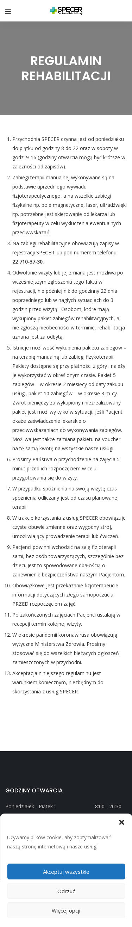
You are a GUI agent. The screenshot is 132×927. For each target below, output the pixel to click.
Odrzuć (66, 891)
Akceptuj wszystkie (66, 871)
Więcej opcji (66, 910)
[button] (121, 822)
